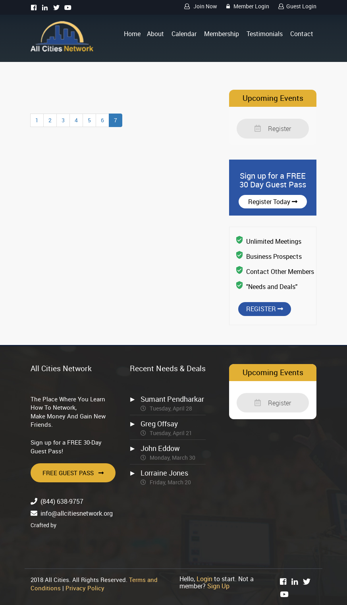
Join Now (199, 6)
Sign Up (218, 586)
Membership (221, 33)
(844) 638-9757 (61, 501)
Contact (301, 33)
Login (204, 578)
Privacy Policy (85, 588)
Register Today (272, 201)
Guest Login (296, 6)
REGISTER (264, 308)
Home (132, 33)
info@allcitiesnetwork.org (76, 513)
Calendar (184, 33)
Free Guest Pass (73, 473)
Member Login (246, 6)
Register (272, 128)
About (155, 33)
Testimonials (265, 33)
